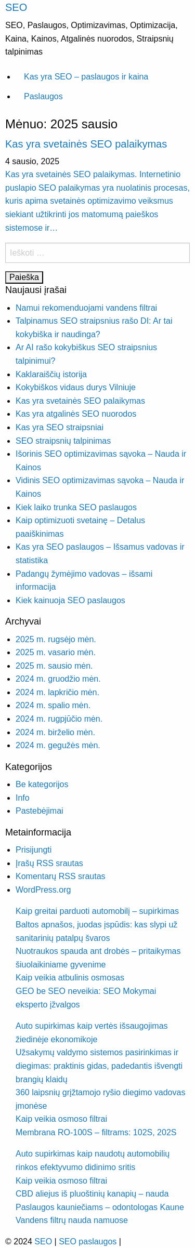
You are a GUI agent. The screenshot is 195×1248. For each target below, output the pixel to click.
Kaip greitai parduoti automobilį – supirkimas (97, 911)
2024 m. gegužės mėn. (58, 745)
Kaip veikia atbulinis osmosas (70, 977)
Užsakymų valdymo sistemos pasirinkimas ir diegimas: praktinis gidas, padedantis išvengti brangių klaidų (99, 1065)
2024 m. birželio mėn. (55, 732)
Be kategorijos (42, 784)
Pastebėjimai (39, 810)
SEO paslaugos (87, 1241)
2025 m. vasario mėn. (56, 652)
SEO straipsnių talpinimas (63, 440)
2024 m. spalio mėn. (53, 705)
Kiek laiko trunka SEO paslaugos (76, 507)
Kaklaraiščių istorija (51, 374)
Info (23, 797)
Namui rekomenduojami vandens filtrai (86, 307)
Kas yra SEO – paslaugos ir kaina (86, 76)
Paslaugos (43, 96)
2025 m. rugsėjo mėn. (56, 639)
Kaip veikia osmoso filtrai (61, 1118)
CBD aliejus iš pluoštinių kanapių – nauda (92, 1193)
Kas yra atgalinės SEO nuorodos (76, 413)
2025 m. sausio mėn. (54, 665)
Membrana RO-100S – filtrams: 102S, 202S (96, 1132)
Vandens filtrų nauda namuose (72, 1220)
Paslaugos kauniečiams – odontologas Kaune (100, 1207)
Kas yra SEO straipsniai (59, 427)
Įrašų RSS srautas (49, 863)
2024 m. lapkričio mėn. (57, 692)
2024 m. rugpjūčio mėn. (59, 718)
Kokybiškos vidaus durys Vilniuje (76, 387)
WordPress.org (43, 889)
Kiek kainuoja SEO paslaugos (70, 600)
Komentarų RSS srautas (61, 876)
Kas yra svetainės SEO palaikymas (86, 144)
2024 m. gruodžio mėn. (58, 678)
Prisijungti (33, 849)
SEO (16, 7)
